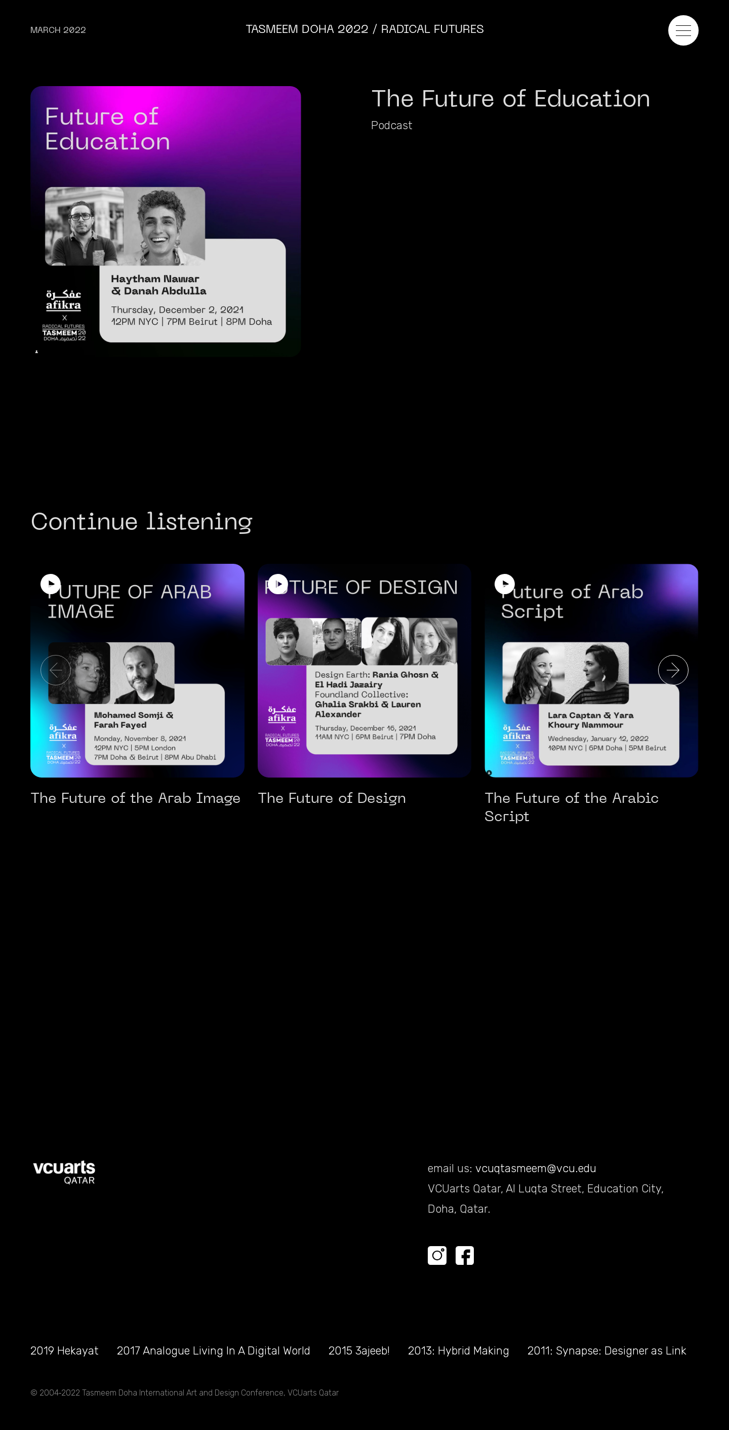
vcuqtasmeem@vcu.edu (535, 1168)
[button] (673, 670)
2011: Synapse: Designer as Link (607, 1351)
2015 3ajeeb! (359, 1351)
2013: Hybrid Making (458, 1351)
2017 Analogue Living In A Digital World (213, 1351)
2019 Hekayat (64, 1351)
